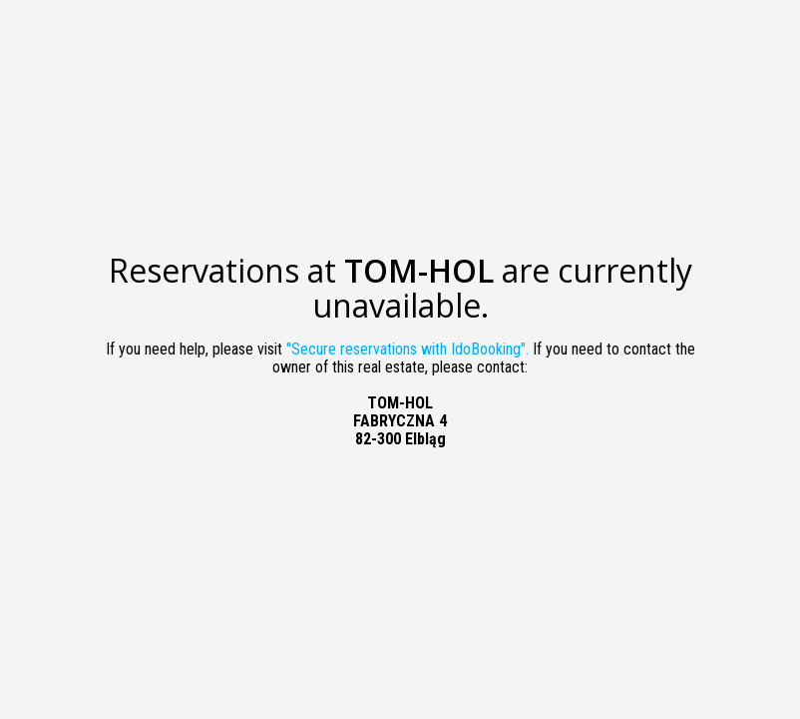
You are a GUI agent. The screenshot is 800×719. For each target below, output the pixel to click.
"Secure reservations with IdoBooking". (407, 349)
